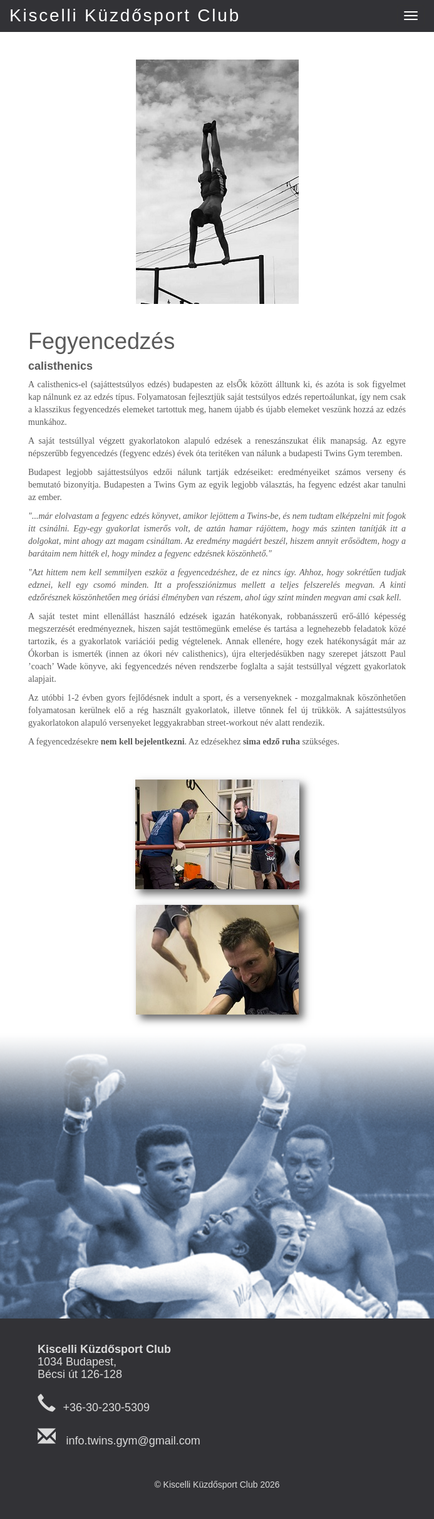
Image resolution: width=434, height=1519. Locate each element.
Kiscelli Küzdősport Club (124, 15)
